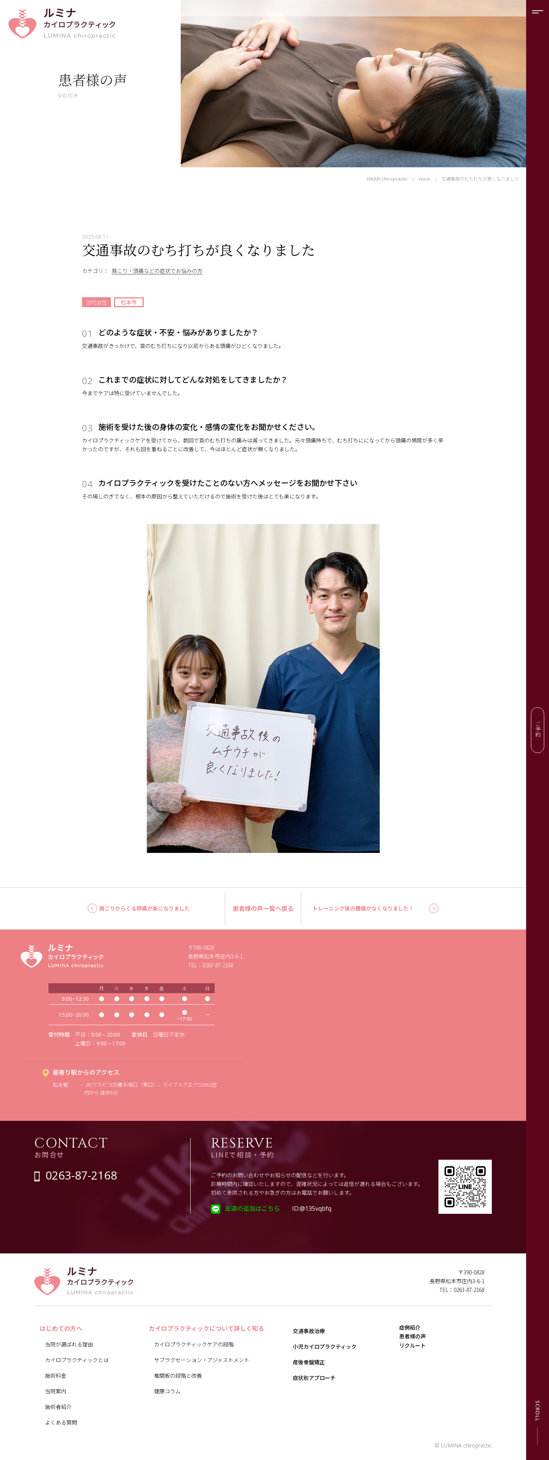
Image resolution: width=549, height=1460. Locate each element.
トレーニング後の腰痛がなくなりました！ (363, 908)
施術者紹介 (58, 1406)
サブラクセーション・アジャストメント (201, 1360)
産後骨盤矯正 (309, 1362)
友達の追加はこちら (252, 1208)
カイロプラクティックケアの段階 (194, 1344)
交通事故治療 (309, 1331)
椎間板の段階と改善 (178, 1375)
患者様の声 (417, 1347)
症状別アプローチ (314, 1377)
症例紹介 (414, 1331)
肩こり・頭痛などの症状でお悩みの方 (157, 270)
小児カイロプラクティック (324, 1346)
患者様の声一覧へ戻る (263, 908)
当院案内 (55, 1391)
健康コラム (167, 1391)
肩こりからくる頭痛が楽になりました (144, 908)
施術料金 (55, 1375)
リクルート (417, 1364)
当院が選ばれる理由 (69, 1344)
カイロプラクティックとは (77, 1360)
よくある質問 (61, 1422)
